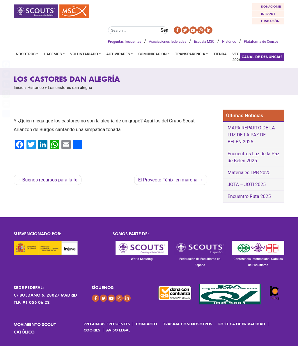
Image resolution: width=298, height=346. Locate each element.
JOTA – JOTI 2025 (247, 184)
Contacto (146, 324)
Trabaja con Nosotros (187, 324)
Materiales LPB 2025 (249, 172)
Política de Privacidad (241, 324)
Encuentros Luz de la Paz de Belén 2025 (253, 157)
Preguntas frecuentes (124, 42)
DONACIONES (271, 6)
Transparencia (190, 54)
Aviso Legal (118, 330)
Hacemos (53, 54)
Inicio (19, 87)
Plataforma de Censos (261, 42)
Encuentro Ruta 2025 (249, 196)
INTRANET (268, 13)
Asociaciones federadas (167, 42)
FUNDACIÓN (270, 21)
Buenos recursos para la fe (49, 180)
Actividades (118, 54)
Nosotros (26, 54)
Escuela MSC (204, 42)
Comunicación (152, 54)
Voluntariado (84, 54)
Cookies (92, 330)
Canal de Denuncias (262, 57)
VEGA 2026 (237, 57)
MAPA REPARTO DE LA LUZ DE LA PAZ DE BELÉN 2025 (251, 135)
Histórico (229, 42)
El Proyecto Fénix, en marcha (167, 180)
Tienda (220, 54)
